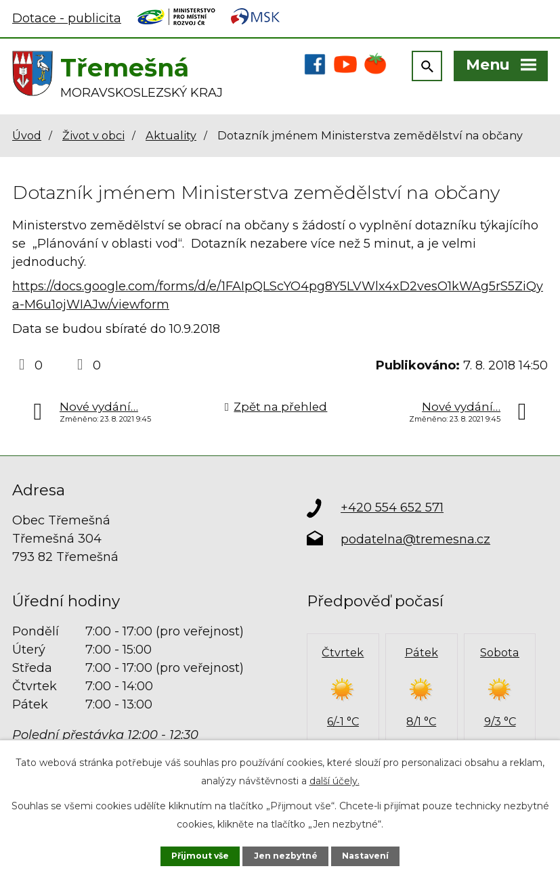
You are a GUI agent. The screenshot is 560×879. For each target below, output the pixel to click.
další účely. (334, 780)
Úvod (26, 138)
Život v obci (93, 138)
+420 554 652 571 (392, 510)
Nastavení (367, 856)
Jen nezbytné (286, 856)
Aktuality (171, 138)
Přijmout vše (199, 856)
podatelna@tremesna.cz (415, 542)
